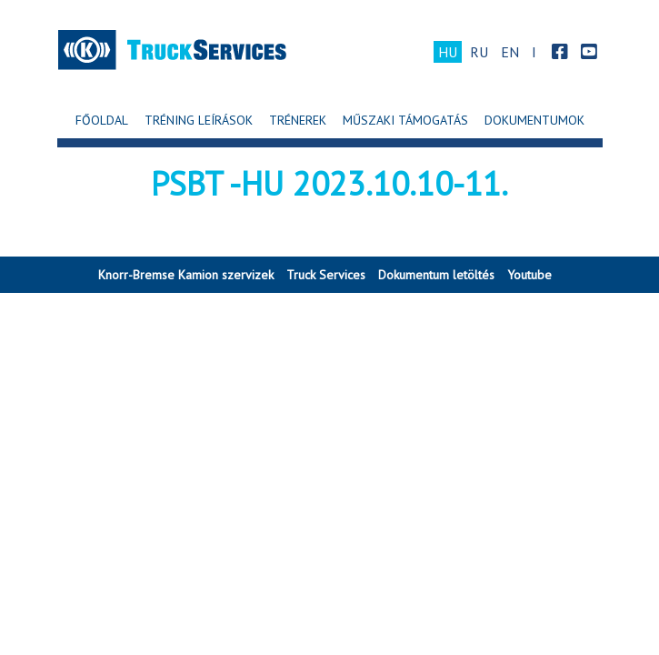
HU (447, 52)
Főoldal (101, 120)
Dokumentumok (534, 120)
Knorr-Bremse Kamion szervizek (186, 275)
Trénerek (297, 120)
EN (510, 52)
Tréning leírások (199, 120)
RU (479, 52)
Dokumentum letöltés (436, 275)
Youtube (529, 275)
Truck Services (325, 275)
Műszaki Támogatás (405, 120)
